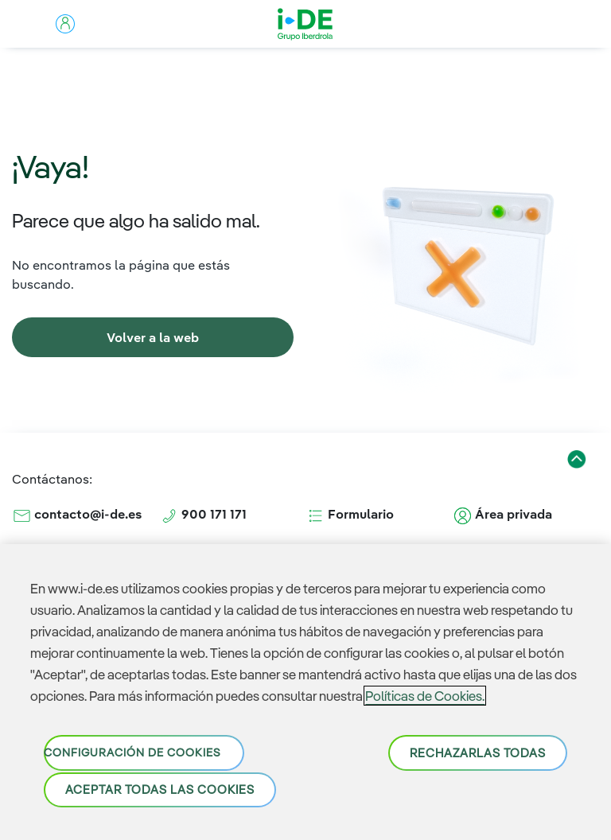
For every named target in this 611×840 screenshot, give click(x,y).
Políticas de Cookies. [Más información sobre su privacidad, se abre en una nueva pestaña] (425, 695)
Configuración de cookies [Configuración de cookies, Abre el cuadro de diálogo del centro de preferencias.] (132, 752)
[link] (153, 337)
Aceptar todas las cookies (160, 789)
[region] (305, 692)
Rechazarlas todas (478, 752)
